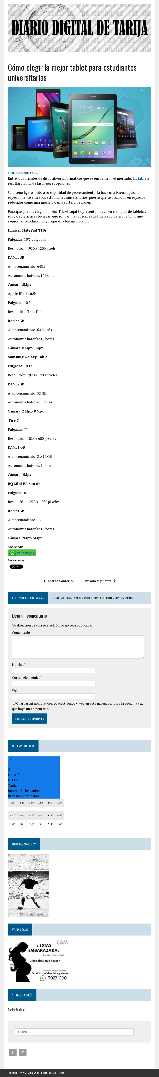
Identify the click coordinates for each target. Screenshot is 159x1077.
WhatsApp (26, 552)
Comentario (21, 632)
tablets (143, 178)
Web (15, 690)
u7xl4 (34, 173)
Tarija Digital (16, 1009)
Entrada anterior (58, 581)
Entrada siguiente (99, 581)
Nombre (18, 664)
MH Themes (59, 1073)
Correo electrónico (26, 677)
